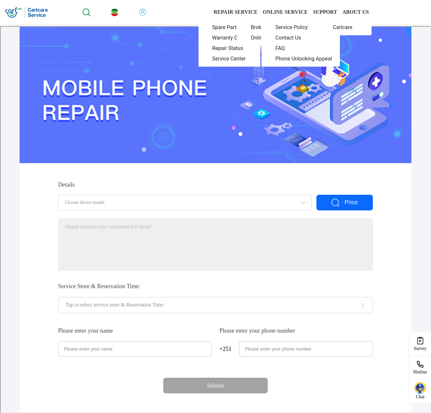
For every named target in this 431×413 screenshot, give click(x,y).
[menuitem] (229, 27)
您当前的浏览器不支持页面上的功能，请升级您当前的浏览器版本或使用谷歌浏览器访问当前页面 (215, 219)
